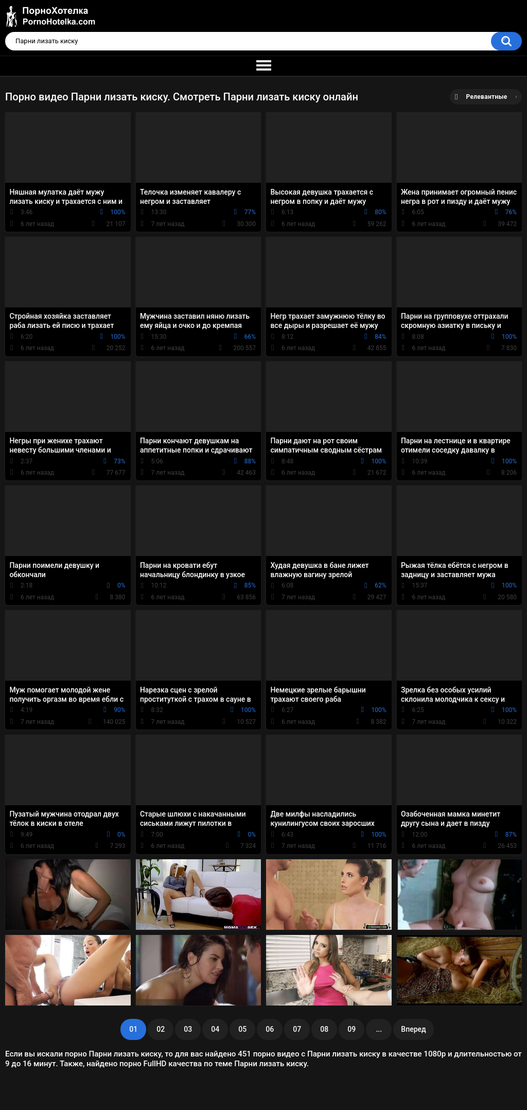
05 (242, 1029)
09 (351, 1029)
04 (215, 1029)
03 (188, 1029)
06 (270, 1029)
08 (324, 1029)
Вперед (413, 1029)
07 (297, 1029)
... (379, 1029)
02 (160, 1029)
